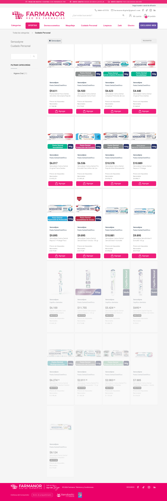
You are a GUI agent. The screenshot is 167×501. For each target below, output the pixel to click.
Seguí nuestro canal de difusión (144, 6)
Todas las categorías (21, 33)
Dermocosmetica (52, 25)
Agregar (60, 111)
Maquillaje (70, 25)
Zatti (120, 25)
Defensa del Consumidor (20, 495)
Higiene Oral (20, 73)
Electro (131, 25)
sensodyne (55, 41)
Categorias (16, 25)
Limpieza (107, 25)
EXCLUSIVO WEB (148, 25)
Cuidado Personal (89, 25)
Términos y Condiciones (84, 487)
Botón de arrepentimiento (42, 495)
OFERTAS (32, 25)
